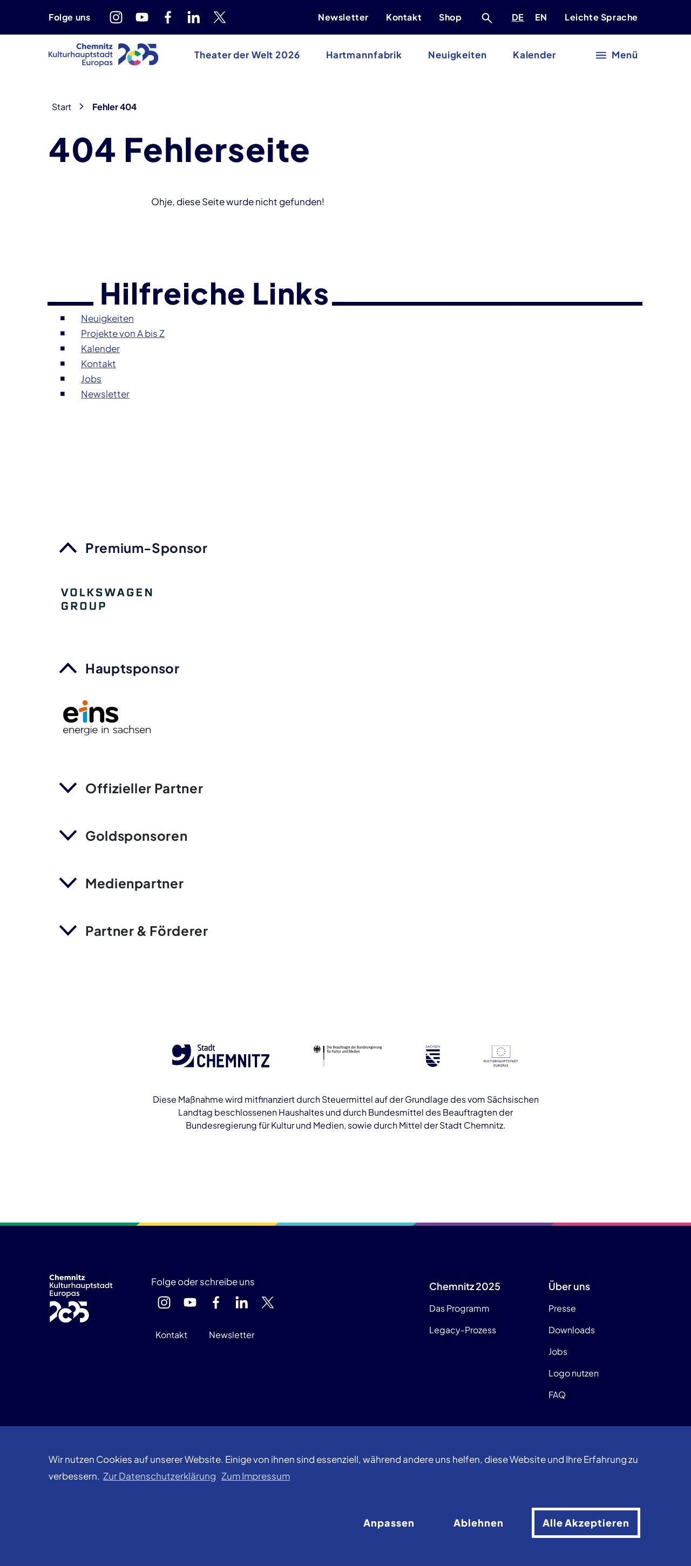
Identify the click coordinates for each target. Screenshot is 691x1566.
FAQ (557, 1394)
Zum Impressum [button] (255, 1476)
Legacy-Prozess (462, 1329)
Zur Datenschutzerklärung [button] (159, 1476)
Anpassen (389, 1522)
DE (520, 16)
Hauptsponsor (132, 668)
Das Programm (459, 1308)
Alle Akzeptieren (586, 1522)
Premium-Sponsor (146, 547)
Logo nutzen (573, 1373)
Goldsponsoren (136, 835)
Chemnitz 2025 (464, 1286)
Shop (450, 17)
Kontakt (404, 17)
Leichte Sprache (601, 17)
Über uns (569, 1286)
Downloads (571, 1329)
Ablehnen (478, 1522)
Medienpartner (134, 883)
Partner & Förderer (146, 930)
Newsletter (343, 17)
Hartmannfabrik (364, 54)
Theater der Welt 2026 (247, 54)
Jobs (557, 1351)
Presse (562, 1308)
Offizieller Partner (144, 788)
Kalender (534, 54)
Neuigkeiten (457, 54)
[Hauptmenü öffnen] (617, 55)
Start (61, 106)
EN (543, 16)
